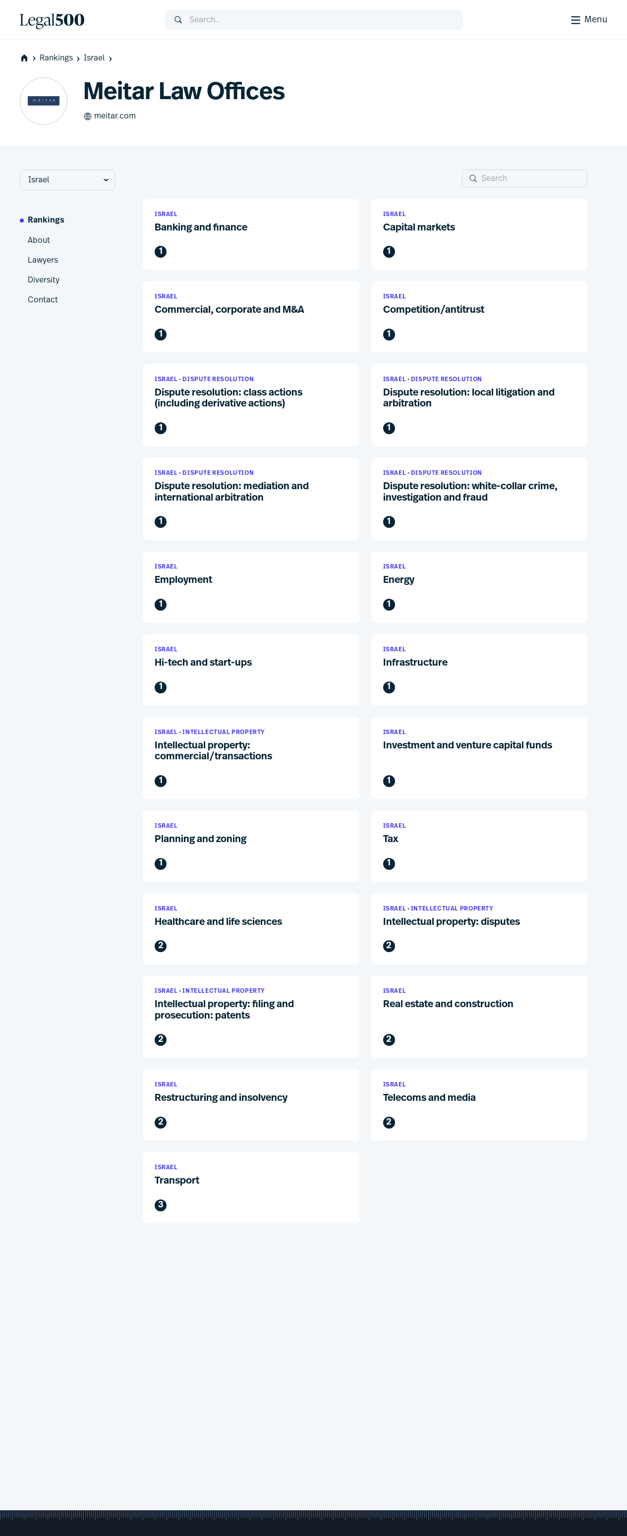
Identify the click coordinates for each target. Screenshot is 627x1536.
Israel (99, 58)
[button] (251, 234)
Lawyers (43, 260)
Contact (43, 300)
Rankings (61, 58)
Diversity (43, 280)
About (39, 240)
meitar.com (109, 116)
